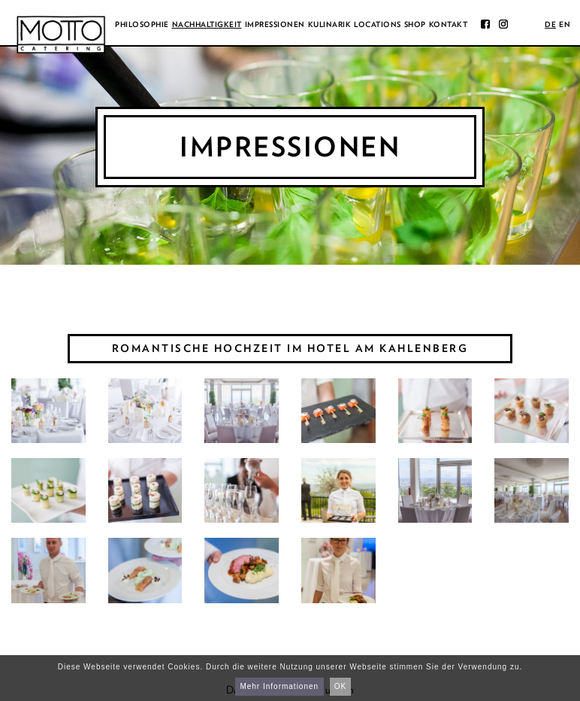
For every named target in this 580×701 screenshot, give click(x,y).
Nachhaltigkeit (207, 24)
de (550, 24)
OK (340, 686)
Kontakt (448, 24)
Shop (415, 24)
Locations (377, 24)
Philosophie (142, 24)
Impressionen (275, 24)
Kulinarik (330, 24)
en (564, 24)
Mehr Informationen (279, 686)
